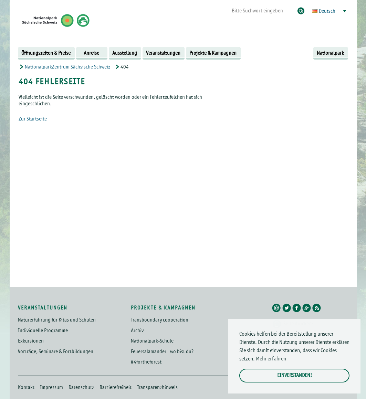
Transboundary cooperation (159, 320)
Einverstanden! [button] (294, 375)
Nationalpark (330, 53)
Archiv (137, 330)
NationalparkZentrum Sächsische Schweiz (67, 67)
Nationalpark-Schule (152, 341)
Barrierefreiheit (116, 387)
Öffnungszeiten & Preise (46, 53)
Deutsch (327, 11)
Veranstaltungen (163, 53)
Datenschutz (81, 387)
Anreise (91, 53)
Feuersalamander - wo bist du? (162, 351)
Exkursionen (31, 341)
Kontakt (26, 387)
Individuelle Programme (43, 330)
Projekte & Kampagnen (213, 53)
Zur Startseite (33, 119)
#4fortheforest (146, 362)
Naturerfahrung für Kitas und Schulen (57, 320)
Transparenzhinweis (157, 387)
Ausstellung (124, 53)
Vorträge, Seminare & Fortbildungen (55, 351)
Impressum (51, 387)
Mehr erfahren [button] (271, 359)
